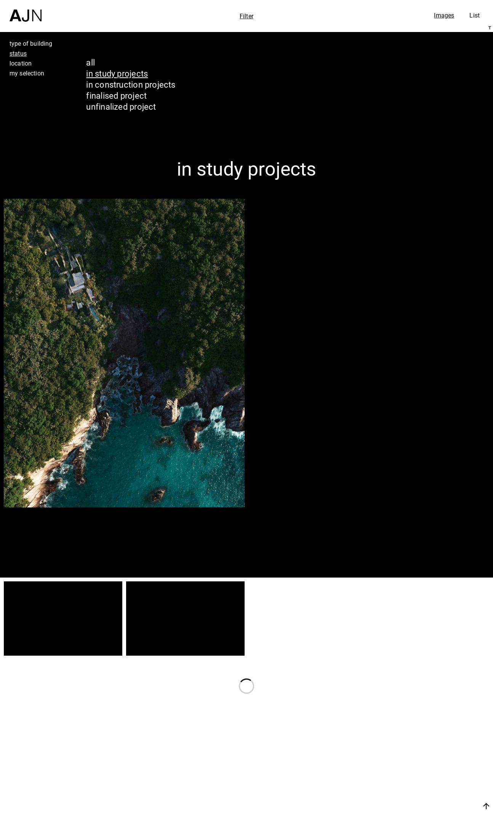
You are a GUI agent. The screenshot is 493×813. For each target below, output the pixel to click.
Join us (405, 806)
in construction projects (130, 84)
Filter (246, 16)
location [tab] (21, 63)
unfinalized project (121, 106)
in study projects (117, 73)
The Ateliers (427, 758)
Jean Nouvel (428, 743)
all (90, 62)
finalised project (116, 95)
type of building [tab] (31, 43)
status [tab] (18, 53)
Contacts (419, 787)
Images (444, 15)
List (474, 15)
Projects (417, 772)
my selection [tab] (27, 73)
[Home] (26, 11)
